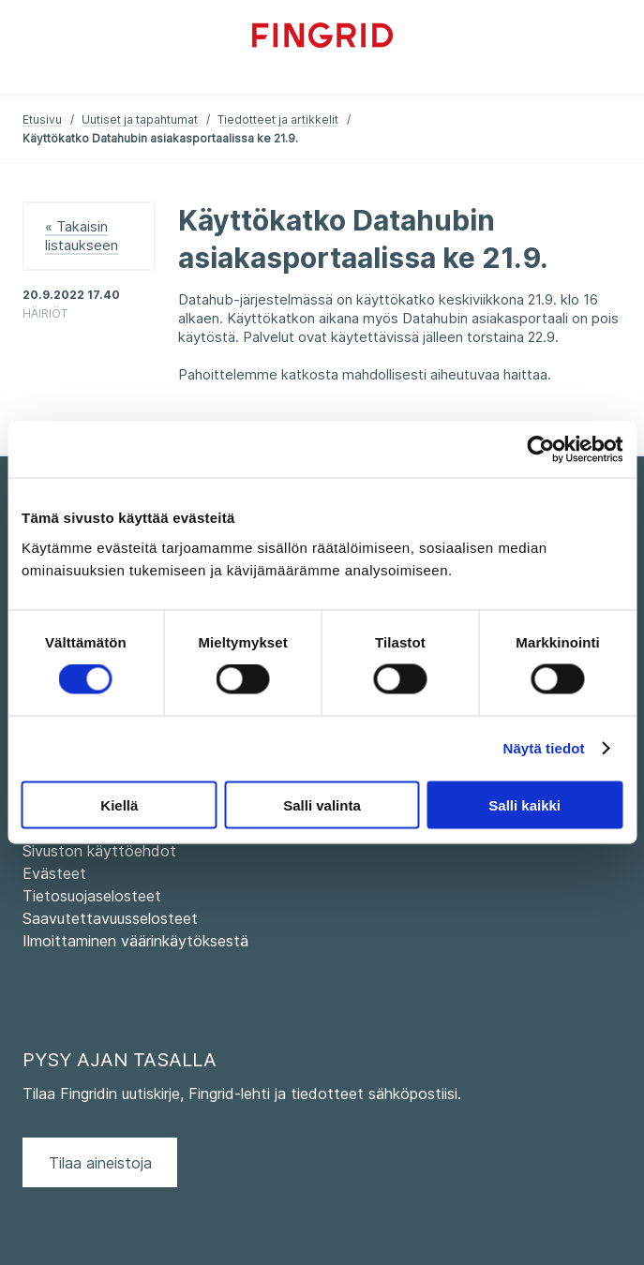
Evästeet (54, 873)
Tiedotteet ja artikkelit (277, 119)
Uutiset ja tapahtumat (140, 119)
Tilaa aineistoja (100, 1162)
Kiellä (119, 804)
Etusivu (42, 119)
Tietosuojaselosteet (91, 895)
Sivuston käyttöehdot (99, 850)
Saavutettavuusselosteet (110, 918)
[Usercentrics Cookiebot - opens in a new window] (540, 450)
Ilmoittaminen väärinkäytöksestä (135, 940)
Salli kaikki (524, 804)
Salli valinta (322, 804)
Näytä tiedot (544, 748)
